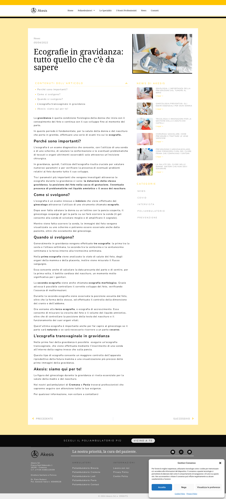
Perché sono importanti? (52, 89)
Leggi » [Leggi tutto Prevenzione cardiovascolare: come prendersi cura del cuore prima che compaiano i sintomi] (159, 156)
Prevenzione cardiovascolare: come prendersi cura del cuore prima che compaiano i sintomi (174, 151)
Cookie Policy (180, 494)
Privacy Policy (192, 494)
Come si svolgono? (49, 94)
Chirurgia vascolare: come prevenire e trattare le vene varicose (172, 136)
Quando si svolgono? (50, 99)
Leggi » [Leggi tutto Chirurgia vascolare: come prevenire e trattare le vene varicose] (159, 141)
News (143, 10)
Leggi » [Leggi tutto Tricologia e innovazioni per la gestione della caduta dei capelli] (159, 126)
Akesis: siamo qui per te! (52, 108)
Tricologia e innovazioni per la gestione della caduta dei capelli (173, 121)
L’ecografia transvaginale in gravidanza (61, 104)
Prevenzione (148, 217)
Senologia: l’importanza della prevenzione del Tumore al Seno (173, 90)
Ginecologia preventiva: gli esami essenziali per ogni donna (174, 104)
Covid (142, 197)
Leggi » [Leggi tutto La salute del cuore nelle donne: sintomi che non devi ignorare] (159, 172)
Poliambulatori (86, 10)
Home (70, 10)
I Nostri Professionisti (126, 10)
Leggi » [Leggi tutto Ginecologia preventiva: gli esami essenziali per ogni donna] (159, 109)
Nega (183, 487)
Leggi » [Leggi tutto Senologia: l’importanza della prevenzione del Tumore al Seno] (159, 96)
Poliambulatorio (151, 211)
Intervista (146, 204)
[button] (220, 463)
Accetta (162, 487)
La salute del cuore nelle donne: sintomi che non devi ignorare (171, 166)
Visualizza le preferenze (208, 487)
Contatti (155, 10)
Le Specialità (105, 10)
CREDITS (123, 496)
